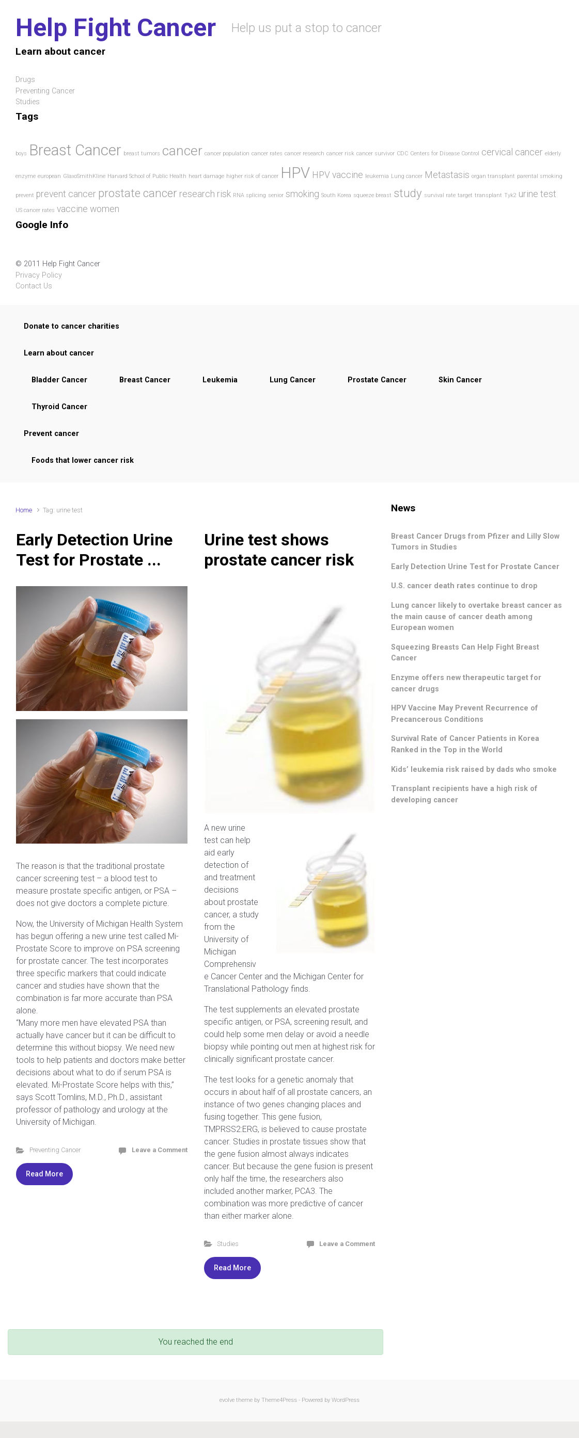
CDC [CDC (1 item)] (402, 153)
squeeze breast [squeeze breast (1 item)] (372, 195)
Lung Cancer (293, 380)
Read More (44, 1174)
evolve (227, 1400)
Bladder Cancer (59, 380)
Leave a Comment (159, 1150)
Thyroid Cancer (59, 406)
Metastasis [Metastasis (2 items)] (447, 175)
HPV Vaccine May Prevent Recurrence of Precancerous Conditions (464, 714)
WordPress (345, 1400)
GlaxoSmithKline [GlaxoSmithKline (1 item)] (84, 176)
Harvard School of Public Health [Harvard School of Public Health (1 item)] (146, 176)
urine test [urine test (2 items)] (537, 194)
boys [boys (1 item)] (21, 153)
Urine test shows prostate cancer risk (279, 549)
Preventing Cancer (45, 91)
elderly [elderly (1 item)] (553, 153)
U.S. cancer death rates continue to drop (464, 585)
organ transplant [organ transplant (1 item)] (493, 176)
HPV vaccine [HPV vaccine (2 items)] (337, 175)
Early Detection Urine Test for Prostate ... (94, 549)
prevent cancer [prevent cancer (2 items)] (66, 194)
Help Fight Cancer (115, 27)
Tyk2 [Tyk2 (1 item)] (510, 195)
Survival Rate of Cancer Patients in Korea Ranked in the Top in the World (465, 744)
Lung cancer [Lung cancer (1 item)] (406, 176)
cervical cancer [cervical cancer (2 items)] (512, 152)
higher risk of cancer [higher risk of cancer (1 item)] (252, 176)
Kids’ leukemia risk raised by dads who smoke (474, 769)
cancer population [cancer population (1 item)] (227, 153)
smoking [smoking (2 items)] (302, 194)
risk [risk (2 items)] (224, 194)
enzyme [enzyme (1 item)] (25, 176)
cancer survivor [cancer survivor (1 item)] (375, 153)
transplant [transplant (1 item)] (488, 195)
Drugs (25, 79)
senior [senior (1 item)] (276, 195)
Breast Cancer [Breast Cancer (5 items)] (75, 150)
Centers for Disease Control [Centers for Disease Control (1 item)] (444, 153)
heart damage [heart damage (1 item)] (206, 176)
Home (23, 510)
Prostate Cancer (377, 380)
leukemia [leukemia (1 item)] (377, 176)
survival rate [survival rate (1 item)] (440, 195)
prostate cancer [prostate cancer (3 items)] (137, 193)
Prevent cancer (51, 433)
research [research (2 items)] (197, 194)
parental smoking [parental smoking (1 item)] (539, 176)
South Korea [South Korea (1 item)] (336, 195)
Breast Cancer (144, 380)
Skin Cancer (460, 380)
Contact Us (33, 286)
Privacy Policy (38, 275)
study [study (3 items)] (408, 193)
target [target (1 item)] (465, 195)
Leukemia (220, 380)
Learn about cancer (59, 353)
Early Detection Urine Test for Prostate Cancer (475, 566)
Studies (228, 1244)
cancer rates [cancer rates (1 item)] (267, 153)
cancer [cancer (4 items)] (182, 150)
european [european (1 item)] (49, 176)
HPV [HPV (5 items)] (295, 173)
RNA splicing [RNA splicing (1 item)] (249, 195)
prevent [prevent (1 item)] (24, 195)
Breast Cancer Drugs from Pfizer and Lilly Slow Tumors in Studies (475, 542)
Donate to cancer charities (71, 326)
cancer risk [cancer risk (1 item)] (340, 153)
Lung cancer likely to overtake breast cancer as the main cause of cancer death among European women (476, 616)
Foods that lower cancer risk (83, 460)
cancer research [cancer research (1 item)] (304, 153)
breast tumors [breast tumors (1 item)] (141, 153)
